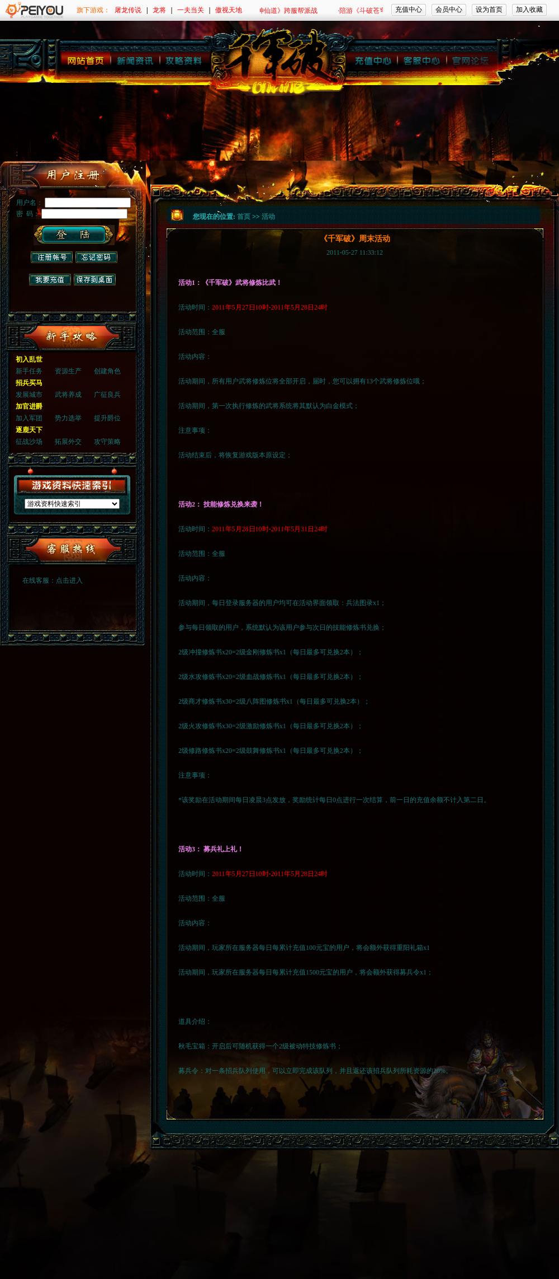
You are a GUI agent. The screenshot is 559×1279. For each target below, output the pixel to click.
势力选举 (68, 418)
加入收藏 (529, 9)
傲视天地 (228, 10)
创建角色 (107, 371)
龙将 (159, 10)
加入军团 (29, 418)
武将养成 (68, 395)
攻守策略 (107, 442)
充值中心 (408, 9)
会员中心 (448, 9)
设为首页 (489, 9)
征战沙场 (29, 442)
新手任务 (29, 371)
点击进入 (69, 580)
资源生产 (68, 371)
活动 (268, 217)
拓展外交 (68, 442)
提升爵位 (107, 418)
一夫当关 (190, 10)
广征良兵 (107, 395)
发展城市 (29, 395)
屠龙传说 (128, 10)
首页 (243, 217)
